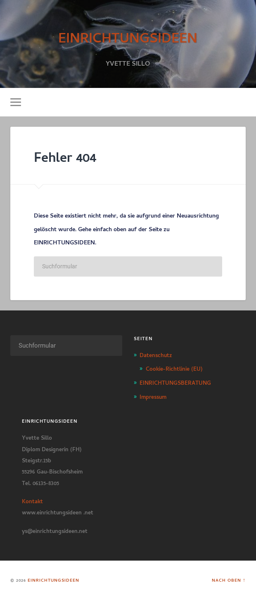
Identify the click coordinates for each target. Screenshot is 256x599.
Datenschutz (156, 354)
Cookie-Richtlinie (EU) (174, 368)
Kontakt (32, 500)
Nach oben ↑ (229, 579)
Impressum (153, 396)
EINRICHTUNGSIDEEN (127, 36)
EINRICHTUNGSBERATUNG (175, 382)
